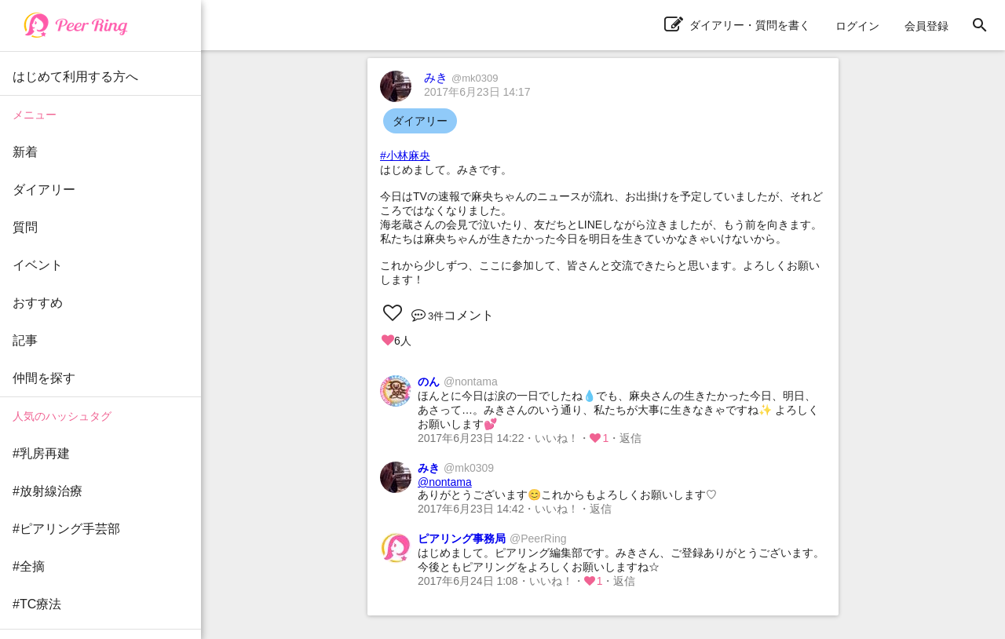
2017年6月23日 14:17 (477, 92)
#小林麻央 (405, 155)
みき (461, 77)
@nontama (445, 482)
